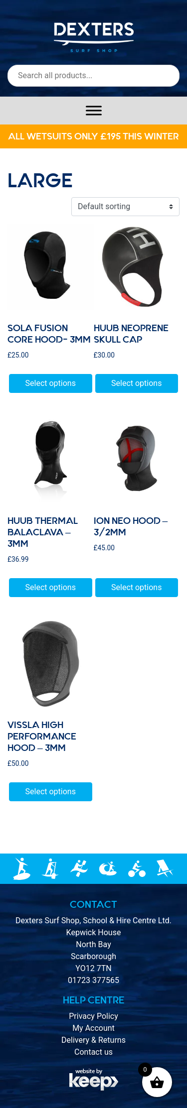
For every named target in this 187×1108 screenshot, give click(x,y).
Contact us (93, 1052)
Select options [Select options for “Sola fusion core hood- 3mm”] (50, 383)
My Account (93, 1028)
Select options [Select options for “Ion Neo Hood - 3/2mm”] (136, 587)
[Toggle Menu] (94, 110)
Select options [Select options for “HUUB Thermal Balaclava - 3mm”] (50, 587)
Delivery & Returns (93, 1040)
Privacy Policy (93, 1016)
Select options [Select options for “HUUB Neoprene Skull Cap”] (136, 383)
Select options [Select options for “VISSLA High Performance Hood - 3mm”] (50, 791)
